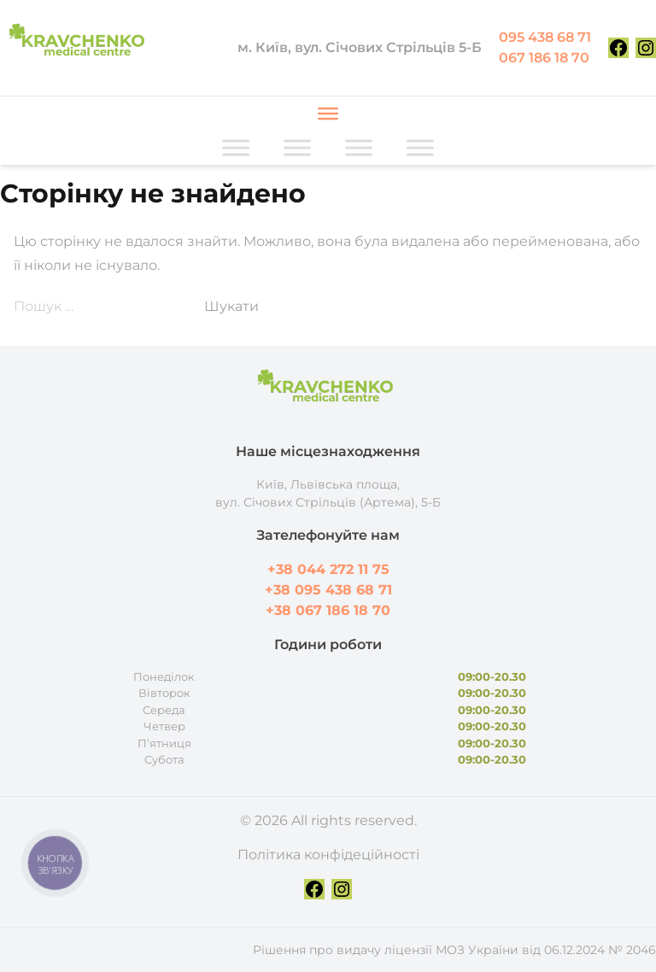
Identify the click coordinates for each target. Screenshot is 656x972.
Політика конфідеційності (328, 854)
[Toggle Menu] (328, 114)
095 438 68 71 (545, 37)
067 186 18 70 (544, 58)
